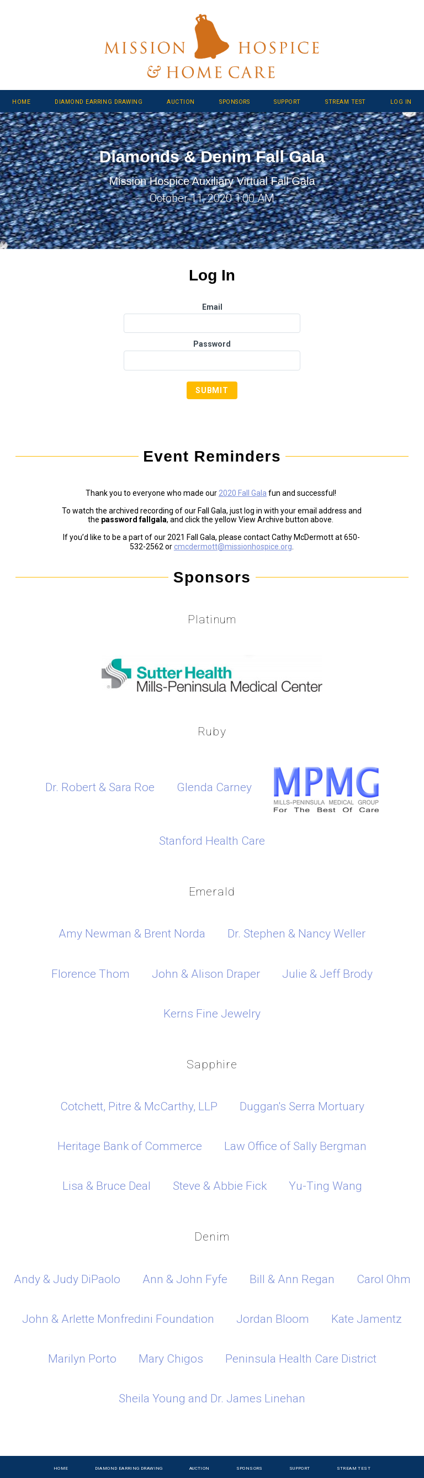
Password (212, 344)
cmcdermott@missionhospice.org (233, 546)
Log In (401, 102)
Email (212, 307)
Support (287, 102)
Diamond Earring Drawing (98, 102)
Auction (181, 102)
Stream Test (345, 102)
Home (21, 102)
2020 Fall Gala (243, 493)
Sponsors (234, 102)
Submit (211, 390)
